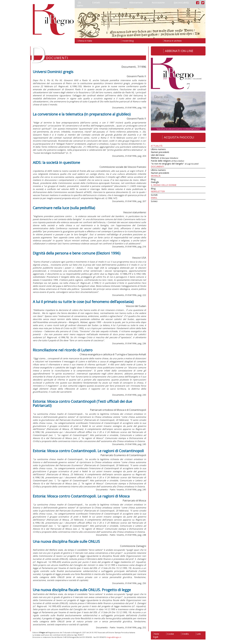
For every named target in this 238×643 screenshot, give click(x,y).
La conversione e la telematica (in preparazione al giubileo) (82, 114)
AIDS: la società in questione (56, 162)
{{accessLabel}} (181, 2)
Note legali (156, 635)
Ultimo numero (158, 149)
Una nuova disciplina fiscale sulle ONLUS (66, 541)
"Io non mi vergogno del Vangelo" (174, 163)
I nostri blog (127, 40)
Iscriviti (154, 194)
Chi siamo (80, 4)
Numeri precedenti (160, 152)
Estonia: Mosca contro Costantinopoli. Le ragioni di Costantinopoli (88, 450)
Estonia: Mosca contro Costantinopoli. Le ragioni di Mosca (81, 496)
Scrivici (154, 201)
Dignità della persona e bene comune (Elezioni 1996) (76, 253)
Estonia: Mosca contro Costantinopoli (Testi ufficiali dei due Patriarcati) (82, 403)
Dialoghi (155, 182)
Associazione (158, 2)
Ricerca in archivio (172, 40)
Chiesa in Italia (84, 40)
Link (198, 633)
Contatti (95, 2)
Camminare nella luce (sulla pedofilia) (64, 207)
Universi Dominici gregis (53, 71)
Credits (185, 633)
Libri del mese (158, 155)
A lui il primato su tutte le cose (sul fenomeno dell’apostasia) (83, 301)
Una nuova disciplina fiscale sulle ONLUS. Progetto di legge (82, 589)
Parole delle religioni (167, 160)
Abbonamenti (135, 2)
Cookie (170, 633)
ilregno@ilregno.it (113, 637)
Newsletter (114, 2)
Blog (153, 179)
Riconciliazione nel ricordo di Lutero (62, 349)
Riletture (164, 157)
